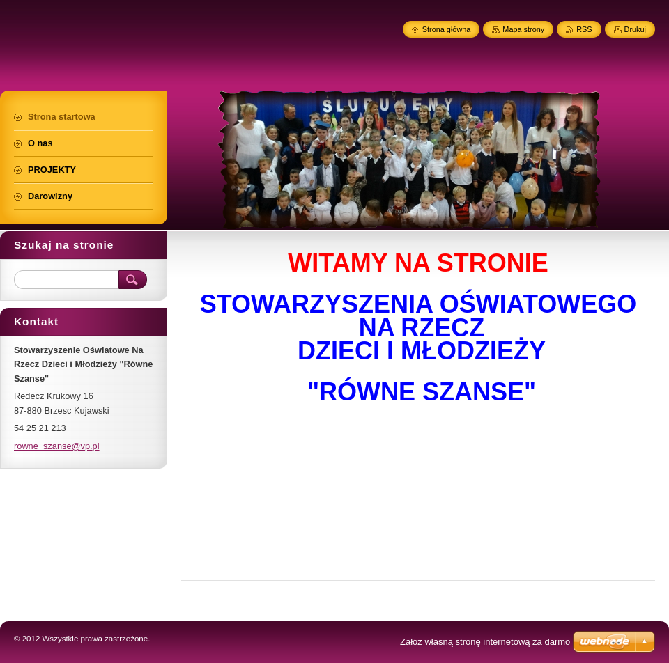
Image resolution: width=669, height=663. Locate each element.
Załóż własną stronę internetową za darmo (485, 642)
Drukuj (635, 29)
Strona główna (446, 29)
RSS (584, 29)
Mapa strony (523, 29)
